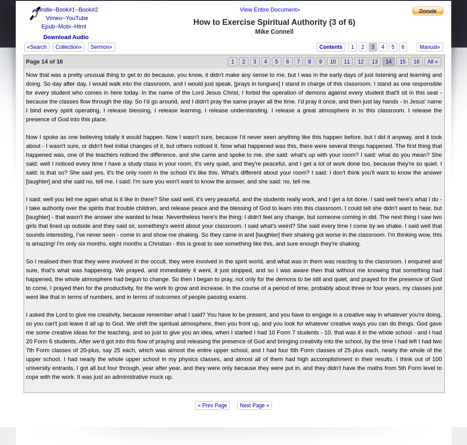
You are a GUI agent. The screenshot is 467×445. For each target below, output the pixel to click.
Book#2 (88, 9)
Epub (48, 26)
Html (80, 26)
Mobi (64, 26)
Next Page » (254, 405)
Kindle (44, 9)
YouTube (77, 18)
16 (416, 62)
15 (402, 62)
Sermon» (101, 47)
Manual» (429, 47)
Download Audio (65, 37)
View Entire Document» (270, 9)
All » (432, 62)
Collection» (69, 47)
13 (375, 62)
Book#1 (65, 9)
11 (347, 62)
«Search (37, 47)
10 (333, 62)
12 (360, 62)
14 (388, 62)
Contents (331, 47)
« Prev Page (212, 405)
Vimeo (54, 18)
